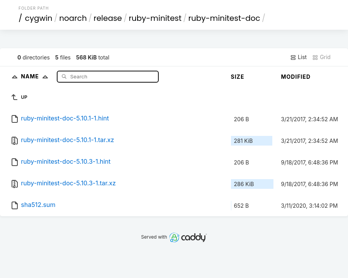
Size (237, 76)
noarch (73, 18)
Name (36, 76)
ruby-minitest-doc (224, 18)
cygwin (39, 18)
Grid (321, 57)
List (298, 57)
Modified (296, 76)
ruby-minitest (155, 18)
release (107, 18)
